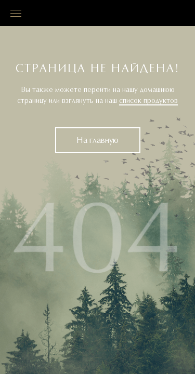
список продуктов (148, 101)
